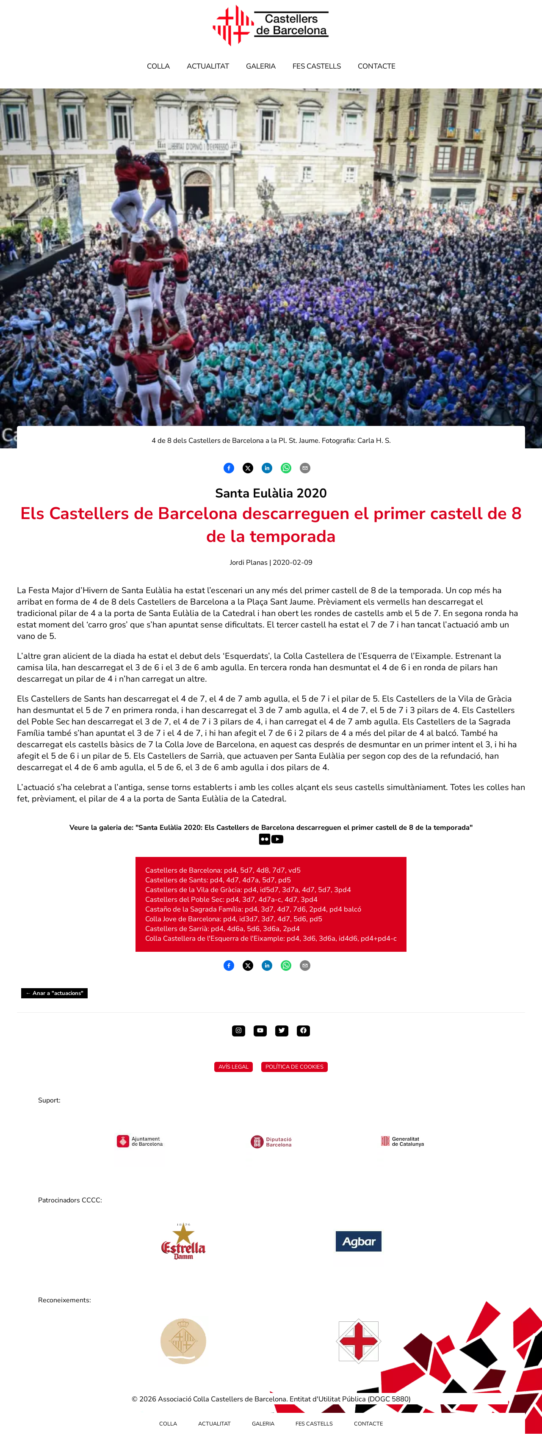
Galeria (261, 66)
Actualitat (208, 66)
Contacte (376, 66)
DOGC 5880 (389, 1399)
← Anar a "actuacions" (54, 993)
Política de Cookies (294, 1067)
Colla (158, 66)
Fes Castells (317, 66)
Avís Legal (233, 1067)
